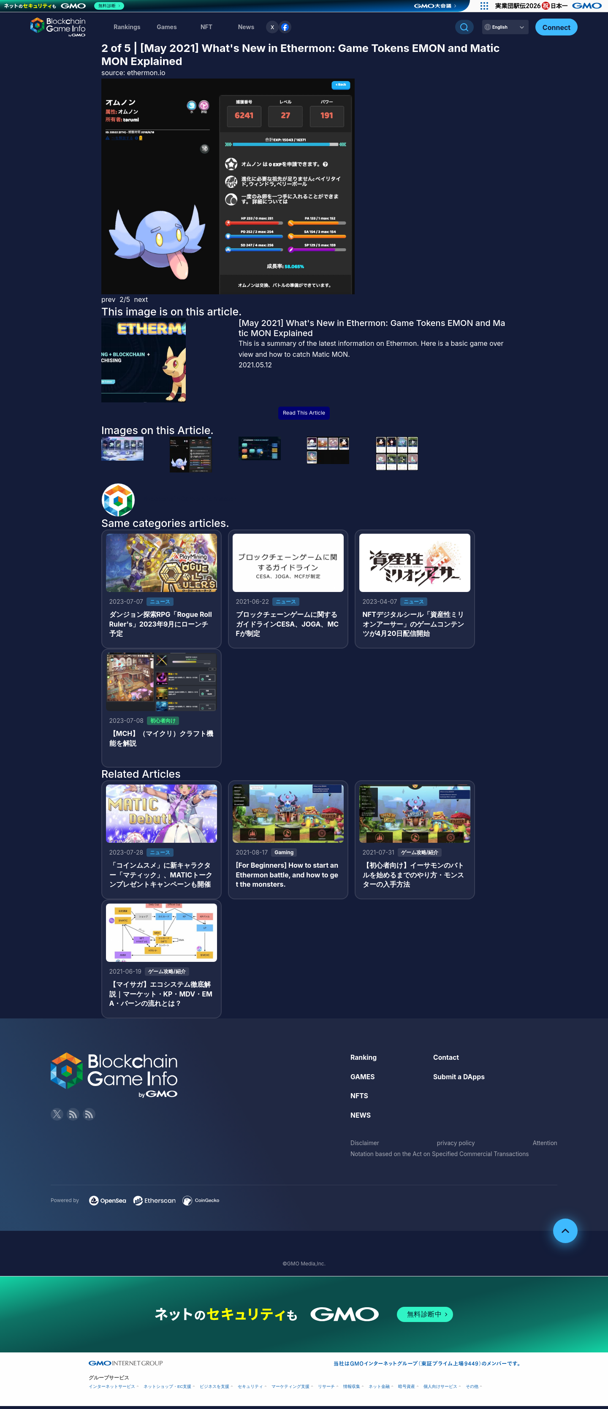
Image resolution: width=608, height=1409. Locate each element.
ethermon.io (146, 72)
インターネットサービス (112, 1389)
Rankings (127, 26)
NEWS (360, 1117)
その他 (472, 1389)
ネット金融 (379, 1389)
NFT (206, 26)
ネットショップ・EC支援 (167, 1389)
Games (167, 26)
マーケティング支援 (290, 1389)
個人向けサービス (440, 1389)
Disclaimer (365, 1145)
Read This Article (304, 413)
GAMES (362, 1079)
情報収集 (351, 1389)
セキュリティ (250, 1389)
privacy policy (456, 1145)
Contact (446, 1060)
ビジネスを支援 (214, 1389)
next (141, 299)
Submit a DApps (459, 1079)
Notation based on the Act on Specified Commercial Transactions (441, 1156)
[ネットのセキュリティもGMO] (65, 6)
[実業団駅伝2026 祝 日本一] (549, 6)
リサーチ (326, 1389)
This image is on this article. (171, 311)
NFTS (359, 1098)
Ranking (363, 1060)
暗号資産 (406, 1389)
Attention (544, 1145)
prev (108, 299)
